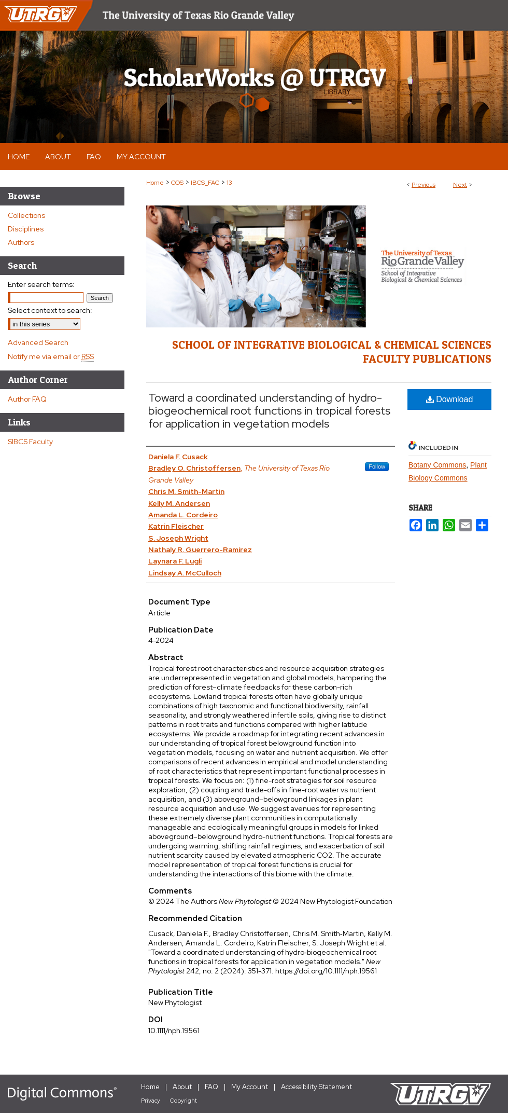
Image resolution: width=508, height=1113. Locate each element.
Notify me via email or (51, 356)
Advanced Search (38, 342)
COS (177, 182)
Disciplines (26, 228)
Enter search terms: (41, 284)
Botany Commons (437, 465)
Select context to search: (50, 310)
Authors (21, 242)
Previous (423, 185)
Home (155, 182)
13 (229, 182)
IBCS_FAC (205, 182)
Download (449, 399)
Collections (26, 215)
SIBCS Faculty (30, 441)
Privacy (150, 1100)
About (182, 1086)
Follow (377, 466)
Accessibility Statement (316, 1086)
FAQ (211, 1086)
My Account (249, 1086)
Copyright (183, 1100)
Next (460, 185)
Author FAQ (27, 399)
